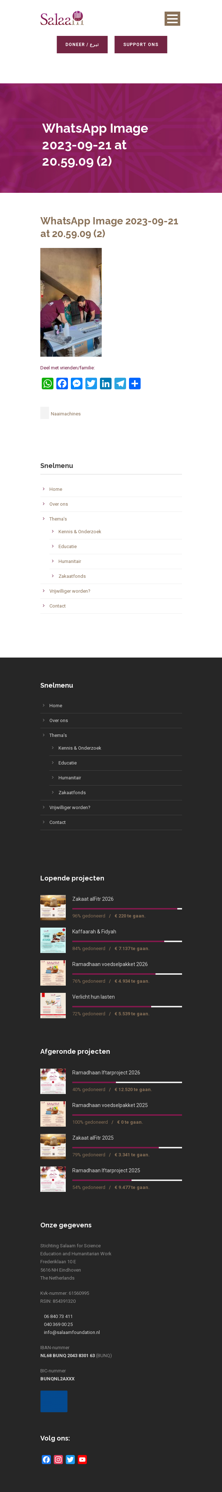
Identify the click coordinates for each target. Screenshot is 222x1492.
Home (55, 489)
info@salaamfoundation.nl (72, 1332)
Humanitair (69, 561)
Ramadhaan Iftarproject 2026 (106, 1073)
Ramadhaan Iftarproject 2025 (106, 1170)
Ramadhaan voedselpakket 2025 (110, 1105)
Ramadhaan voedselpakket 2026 (110, 964)
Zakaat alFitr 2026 (93, 899)
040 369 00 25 (58, 1324)
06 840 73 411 (58, 1316)
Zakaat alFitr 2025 (93, 1138)
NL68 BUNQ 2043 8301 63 (67, 1355)
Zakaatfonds (72, 576)
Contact (57, 606)
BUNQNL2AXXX (57, 1378)
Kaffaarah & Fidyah (94, 931)
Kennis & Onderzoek (79, 531)
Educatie (67, 546)
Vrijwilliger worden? (69, 591)
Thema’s (58, 519)
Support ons (139, 44)
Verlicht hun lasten (93, 997)
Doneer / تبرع (81, 44)
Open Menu (172, 19)
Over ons (58, 504)
